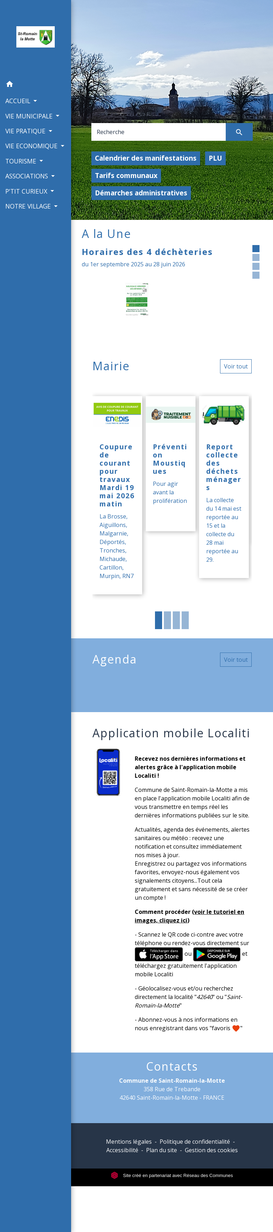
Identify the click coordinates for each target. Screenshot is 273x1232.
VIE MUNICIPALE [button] (29, 116)
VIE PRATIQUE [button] (26, 131)
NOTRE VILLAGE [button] (29, 206)
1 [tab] (158, 620)
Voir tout (236, 366)
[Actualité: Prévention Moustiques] (171, 463)
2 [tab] (167, 620)
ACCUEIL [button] (18, 100)
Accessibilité (122, 1150)
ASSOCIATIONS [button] (27, 176)
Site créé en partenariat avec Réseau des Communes (172, 1175)
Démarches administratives (141, 193)
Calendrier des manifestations (146, 158)
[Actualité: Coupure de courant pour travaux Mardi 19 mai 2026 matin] (117, 495)
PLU (215, 158)
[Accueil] (35, 38)
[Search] (158, 132)
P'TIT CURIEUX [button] (27, 191)
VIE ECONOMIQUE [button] (32, 145)
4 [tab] (185, 620)
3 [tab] (176, 620)
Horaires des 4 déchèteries (147, 251)
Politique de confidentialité (195, 1141)
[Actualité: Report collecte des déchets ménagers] (224, 487)
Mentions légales (129, 1141)
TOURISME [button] (21, 161)
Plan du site (161, 1150)
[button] (35, 85)
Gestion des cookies (211, 1150)
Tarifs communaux (126, 175)
